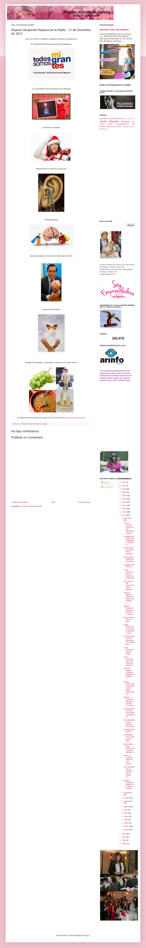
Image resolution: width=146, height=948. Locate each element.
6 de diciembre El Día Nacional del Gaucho (129, 723)
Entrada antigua (85, 502)
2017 (124, 502)
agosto (126, 807)
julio (125, 810)
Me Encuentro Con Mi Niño (129, 620)
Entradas (105, 483)
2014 (124, 512)
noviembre (128, 793)
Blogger (86, 935)
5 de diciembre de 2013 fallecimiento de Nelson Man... (129, 640)
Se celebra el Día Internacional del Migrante (129, 585)
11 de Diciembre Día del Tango (128, 651)
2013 (124, 515)
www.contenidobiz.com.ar (75, 418)
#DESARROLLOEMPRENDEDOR (111, 118)
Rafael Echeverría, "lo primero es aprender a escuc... (129, 629)
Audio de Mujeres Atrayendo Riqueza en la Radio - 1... (129, 598)
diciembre (127, 518)
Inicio (53, 502)
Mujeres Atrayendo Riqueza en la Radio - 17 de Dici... (129, 610)
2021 (124, 489)
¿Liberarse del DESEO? (129, 566)
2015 (124, 509)
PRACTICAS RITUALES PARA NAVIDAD (129, 551)
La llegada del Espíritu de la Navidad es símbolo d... (129, 540)
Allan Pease (128, 118)
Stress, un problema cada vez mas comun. (128, 760)
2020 (124, 492)
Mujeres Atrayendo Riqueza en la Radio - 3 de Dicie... (129, 784)
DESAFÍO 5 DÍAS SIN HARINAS (114, 30)
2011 (124, 837)
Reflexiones (104, 129)
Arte (133, 118)
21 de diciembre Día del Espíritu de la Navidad (129, 574)
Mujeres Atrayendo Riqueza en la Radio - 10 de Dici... (129, 701)
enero (126, 830)
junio (126, 813)
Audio (103, 121)
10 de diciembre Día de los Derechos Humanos (128, 661)
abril (126, 820)
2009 (124, 844)
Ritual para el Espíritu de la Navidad (129, 559)
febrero (127, 826)
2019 (124, 495)
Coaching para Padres (129, 730)
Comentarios (107, 487)
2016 (124, 505)
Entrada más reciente (20, 502)
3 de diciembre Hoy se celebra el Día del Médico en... (129, 772)
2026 (124, 482)
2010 (124, 840)
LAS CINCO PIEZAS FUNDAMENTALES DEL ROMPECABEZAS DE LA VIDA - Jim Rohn (117, 124)
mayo (126, 816)
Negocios (132, 126)
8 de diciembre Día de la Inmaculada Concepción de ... (129, 713)
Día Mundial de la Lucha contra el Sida (129, 738)
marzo (126, 823)
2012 (124, 834)
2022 (124, 486)
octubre (127, 798)
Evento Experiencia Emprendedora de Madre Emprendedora (129, 688)
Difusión (114, 121)
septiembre (128, 801)
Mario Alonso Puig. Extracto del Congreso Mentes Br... (129, 748)
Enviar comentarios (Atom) (32, 506)
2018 (124, 499)
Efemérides (125, 122)
